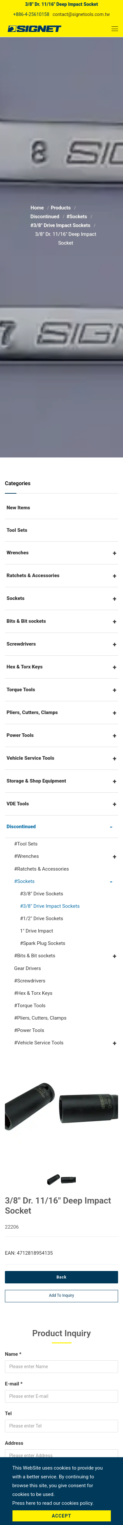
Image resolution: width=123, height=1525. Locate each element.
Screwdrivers (21, 644)
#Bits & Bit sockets (34, 956)
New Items (18, 508)
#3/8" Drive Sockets (41, 894)
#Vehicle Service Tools (38, 1043)
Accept (61, 1515)
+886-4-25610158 (31, 14)
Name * (13, 1354)
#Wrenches (26, 856)
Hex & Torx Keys (25, 667)
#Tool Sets (25, 844)
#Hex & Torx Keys (33, 993)
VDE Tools (18, 804)
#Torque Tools (30, 1006)
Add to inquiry (61, 1295)
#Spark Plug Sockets (42, 943)
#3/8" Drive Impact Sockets (61, 225)
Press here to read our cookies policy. (53, 1503)
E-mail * (14, 1384)
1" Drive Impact (36, 931)
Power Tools (20, 735)
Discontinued (46, 216)
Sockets (16, 598)
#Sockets (77, 216)
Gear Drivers (27, 968)
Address (14, 1443)
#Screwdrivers (29, 981)
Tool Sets (17, 530)
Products (61, 208)
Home (38, 208)
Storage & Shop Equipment (36, 781)
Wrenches (18, 553)
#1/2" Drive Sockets (41, 918)
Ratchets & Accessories (33, 575)
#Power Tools (29, 1030)
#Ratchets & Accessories (41, 869)
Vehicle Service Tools (30, 758)
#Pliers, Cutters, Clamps (40, 1018)
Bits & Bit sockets (26, 621)
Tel (8, 1413)
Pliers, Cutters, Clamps (32, 712)
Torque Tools (21, 690)
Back (61, 1277)
